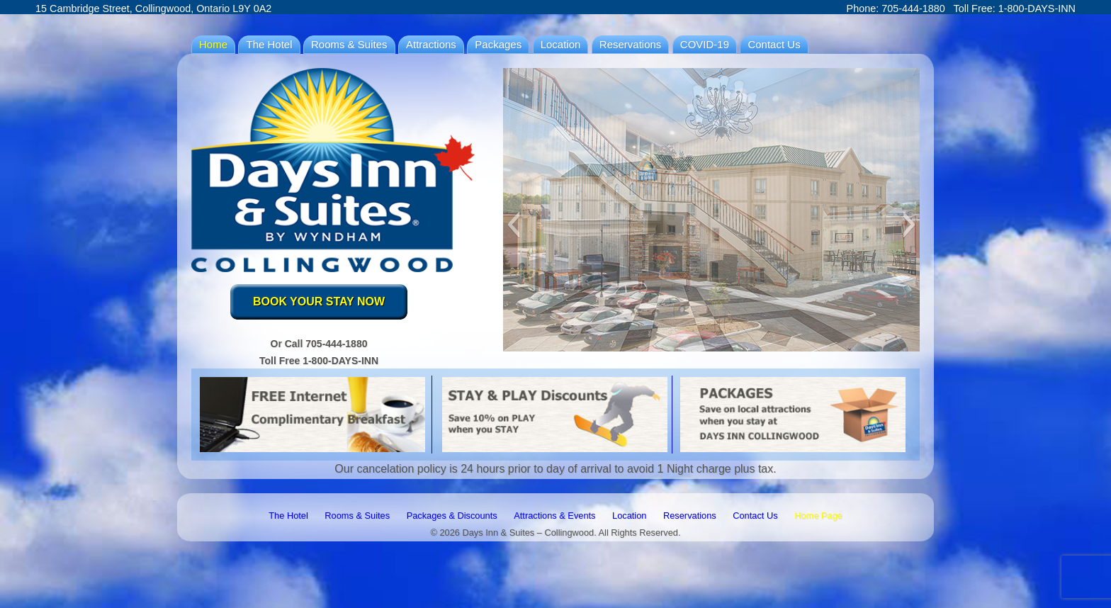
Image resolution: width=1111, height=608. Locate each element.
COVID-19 (704, 44)
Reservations (630, 44)
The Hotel (269, 44)
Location (561, 44)
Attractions (431, 44)
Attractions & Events (554, 515)
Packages (498, 44)
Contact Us (774, 44)
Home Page (818, 515)
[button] (513, 224)
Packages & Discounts (452, 515)
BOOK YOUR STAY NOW (319, 301)
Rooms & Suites (349, 44)
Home (213, 44)
